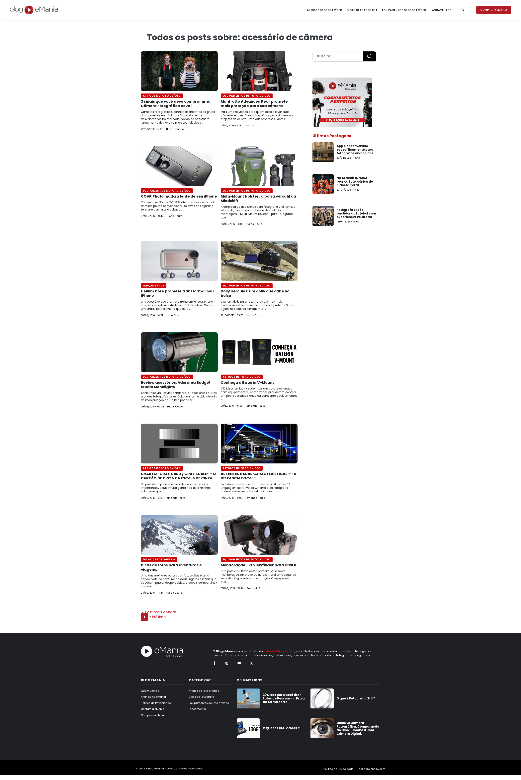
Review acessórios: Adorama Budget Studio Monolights (176, 384)
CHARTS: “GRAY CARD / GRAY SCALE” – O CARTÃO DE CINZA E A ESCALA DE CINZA (178, 476)
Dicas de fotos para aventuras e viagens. (171, 567)
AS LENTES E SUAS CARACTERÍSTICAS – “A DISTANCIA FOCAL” (258, 476)
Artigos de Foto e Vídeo (162, 95)
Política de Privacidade (338, 769)
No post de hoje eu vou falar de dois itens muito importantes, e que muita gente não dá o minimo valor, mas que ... (176, 487)
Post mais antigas (161, 612)
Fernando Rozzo (255, 405)
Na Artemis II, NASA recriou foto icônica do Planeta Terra (355, 181)
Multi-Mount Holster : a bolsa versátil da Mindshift (258, 198)
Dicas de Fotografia (159, 559)
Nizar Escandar (175, 129)
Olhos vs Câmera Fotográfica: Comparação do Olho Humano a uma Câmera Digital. (358, 728)
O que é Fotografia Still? (356, 698)
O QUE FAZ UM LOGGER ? (281, 728)
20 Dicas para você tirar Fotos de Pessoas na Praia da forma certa (284, 698)
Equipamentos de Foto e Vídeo (247, 95)
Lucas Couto (253, 125)
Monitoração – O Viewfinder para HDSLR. (259, 565)
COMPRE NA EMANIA (493, 10)
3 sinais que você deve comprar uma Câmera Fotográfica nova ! (176, 103)
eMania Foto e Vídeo (279, 651)
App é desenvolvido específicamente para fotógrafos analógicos (355, 149)
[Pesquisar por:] (462, 10)
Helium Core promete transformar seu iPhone (177, 293)
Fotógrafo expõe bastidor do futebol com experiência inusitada (356, 213)
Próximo (161, 617)
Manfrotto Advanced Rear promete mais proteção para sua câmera (254, 103)
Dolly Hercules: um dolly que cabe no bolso (255, 293)
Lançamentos (154, 285)
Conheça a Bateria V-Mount (247, 382)
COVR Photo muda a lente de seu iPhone (179, 196)
